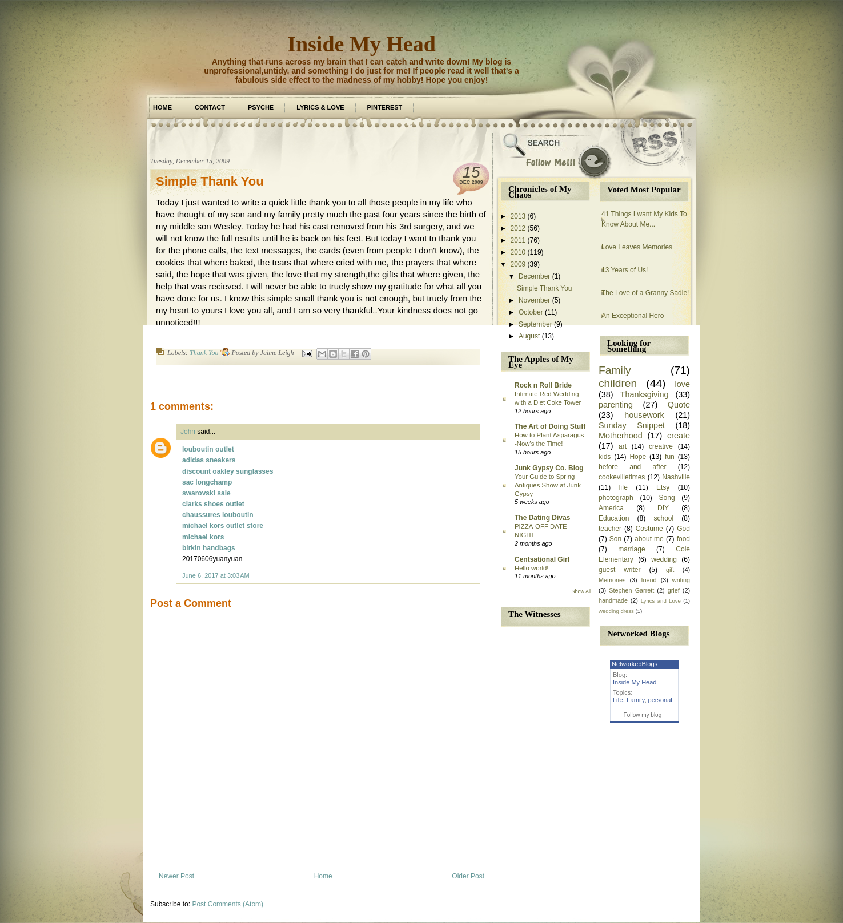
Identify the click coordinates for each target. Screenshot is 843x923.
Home (162, 107)
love (682, 384)
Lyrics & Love (320, 107)
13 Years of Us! (624, 270)
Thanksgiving (644, 394)
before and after (632, 467)
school (663, 518)
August (529, 336)
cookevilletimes (622, 477)
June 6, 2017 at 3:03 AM (216, 575)
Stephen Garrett (631, 590)
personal (660, 699)
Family (615, 370)
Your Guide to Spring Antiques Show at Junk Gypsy (548, 485)
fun (670, 457)
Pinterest (385, 107)
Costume (649, 529)
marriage (631, 549)
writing (681, 580)
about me (649, 539)
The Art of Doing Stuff (550, 426)
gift (670, 569)
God (683, 529)
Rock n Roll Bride (543, 385)
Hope (637, 457)
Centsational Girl (542, 559)
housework (644, 415)
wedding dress (616, 611)
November (534, 300)
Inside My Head (361, 44)
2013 (518, 216)
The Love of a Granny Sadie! (645, 293)
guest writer (620, 570)
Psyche (261, 107)
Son (615, 539)
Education (614, 518)
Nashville (676, 477)
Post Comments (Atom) (227, 904)
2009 (518, 264)
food (683, 539)
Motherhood (621, 435)
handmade (613, 600)
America (611, 508)
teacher (610, 529)
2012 (518, 228)
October (531, 312)
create (678, 435)
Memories (612, 580)
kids (605, 457)
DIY (663, 508)
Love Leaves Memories (636, 247)
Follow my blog (643, 715)
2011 (518, 240)
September (535, 324)
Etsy (662, 487)
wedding (664, 559)
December (534, 276)
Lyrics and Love (661, 601)
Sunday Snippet (632, 425)
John (187, 432)
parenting (616, 404)
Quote (679, 404)
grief (674, 590)
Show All (581, 591)
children (618, 383)
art (623, 446)
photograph (616, 498)
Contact (210, 107)
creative (661, 446)
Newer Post (176, 876)
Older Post (468, 876)
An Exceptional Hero (632, 316)
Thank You (204, 353)
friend (649, 580)
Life (618, 699)
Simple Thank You (210, 181)
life (623, 487)
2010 (518, 252)
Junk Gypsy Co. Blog (549, 468)
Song (667, 498)
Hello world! (532, 568)
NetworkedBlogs (634, 663)
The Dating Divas (542, 518)
